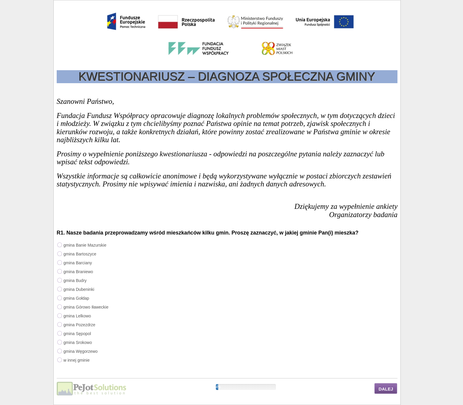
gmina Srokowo (77, 342)
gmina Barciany (77, 262)
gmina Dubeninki (78, 289)
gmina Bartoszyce (79, 254)
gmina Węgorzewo (80, 351)
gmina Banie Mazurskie (85, 245)
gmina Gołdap (76, 298)
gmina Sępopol (77, 333)
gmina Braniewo (78, 271)
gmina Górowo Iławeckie (86, 307)
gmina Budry (75, 280)
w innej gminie (76, 360)
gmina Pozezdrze (79, 324)
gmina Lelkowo (77, 316)
